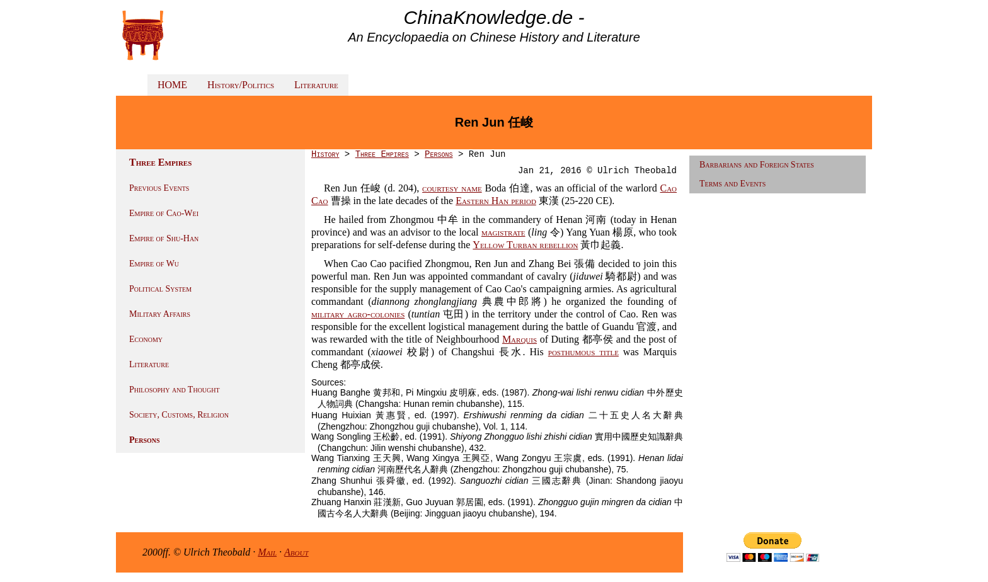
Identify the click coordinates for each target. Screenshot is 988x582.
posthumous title (583, 351)
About (296, 552)
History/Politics (240, 84)
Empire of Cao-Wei (163, 213)
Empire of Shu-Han (163, 238)
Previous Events (159, 188)
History (325, 154)
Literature (316, 84)
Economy (146, 339)
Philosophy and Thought (174, 389)
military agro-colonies (358, 314)
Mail (267, 552)
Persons (144, 440)
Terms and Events (732, 183)
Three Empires (382, 154)
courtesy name (452, 188)
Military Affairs (159, 314)
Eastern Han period (496, 200)
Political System (160, 289)
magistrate (503, 232)
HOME (172, 84)
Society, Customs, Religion (179, 414)
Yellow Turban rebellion (525, 244)
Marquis (519, 339)
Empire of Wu (154, 263)
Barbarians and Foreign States (756, 164)
